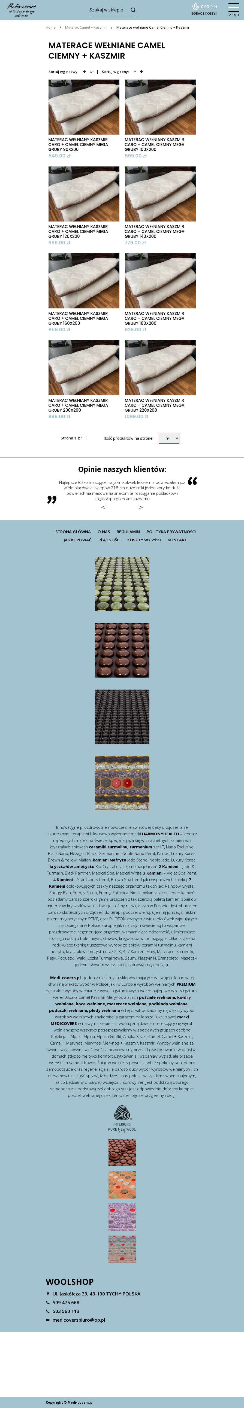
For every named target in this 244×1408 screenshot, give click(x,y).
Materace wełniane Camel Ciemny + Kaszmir (152, 27)
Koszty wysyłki (144, 540)
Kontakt (177, 540)
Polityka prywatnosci (171, 532)
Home (51, 27)
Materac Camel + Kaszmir (86, 27)
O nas (104, 532)
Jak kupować (78, 540)
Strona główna (73, 532)
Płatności (109, 540)
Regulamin (128, 532)
